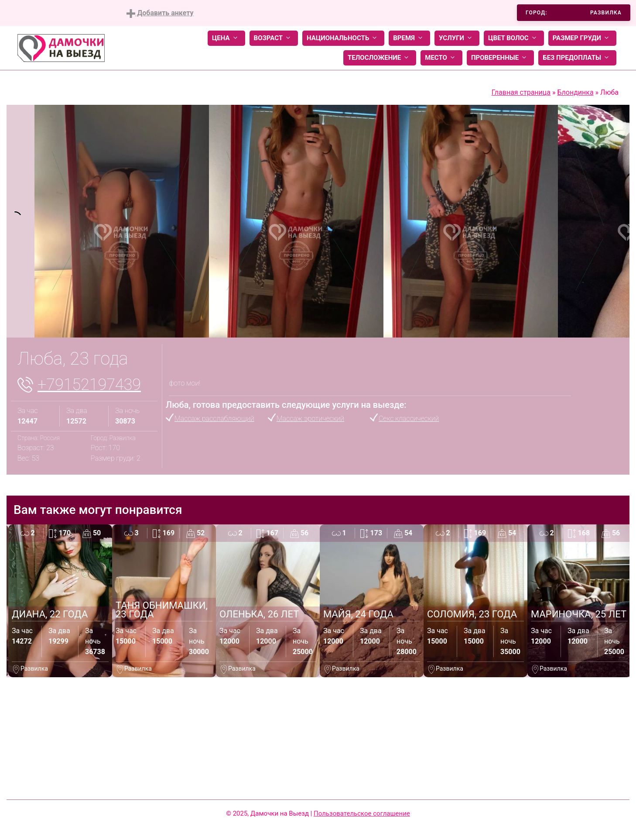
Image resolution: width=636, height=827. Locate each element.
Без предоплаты (577, 57)
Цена (226, 38)
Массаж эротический (310, 418)
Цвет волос (514, 38)
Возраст (274, 38)
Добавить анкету (160, 13)
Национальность (343, 38)
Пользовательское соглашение (362, 813)
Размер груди (582, 38)
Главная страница (521, 92)
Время (409, 38)
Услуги (457, 38)
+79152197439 (89, 385)
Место (441, 57)
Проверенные (500, 57)
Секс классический (409, 418)
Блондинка (575, 92)
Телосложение (380, 57)
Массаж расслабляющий (214, 418)
